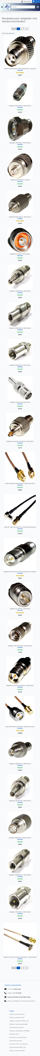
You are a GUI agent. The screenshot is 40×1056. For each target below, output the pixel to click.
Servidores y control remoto (18, 1037)
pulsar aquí (17, 989)
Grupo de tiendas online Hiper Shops (18, 997)
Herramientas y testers (16, 1027)
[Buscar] (23, 6)
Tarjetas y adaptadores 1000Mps (19, 1031)
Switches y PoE (14, 1034)
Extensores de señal (15, 1041)
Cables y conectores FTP (16, 1017)
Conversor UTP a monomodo (18, 1044)
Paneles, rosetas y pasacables (18, 1024)
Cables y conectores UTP (17, 1014)
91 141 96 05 (17, 993)
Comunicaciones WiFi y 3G (17, 1047)
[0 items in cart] (37, 6)
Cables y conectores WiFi (17, 1051)
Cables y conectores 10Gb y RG (19, 1021)
